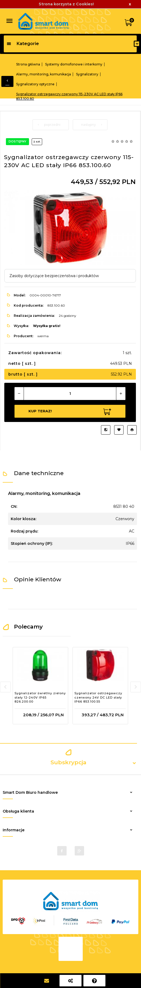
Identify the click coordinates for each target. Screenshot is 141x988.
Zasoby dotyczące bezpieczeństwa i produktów (54, 275)
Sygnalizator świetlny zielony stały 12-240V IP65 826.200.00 (40, 697)
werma (43, 336)
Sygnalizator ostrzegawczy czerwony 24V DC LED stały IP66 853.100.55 (98, 697)
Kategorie (22, 43)
